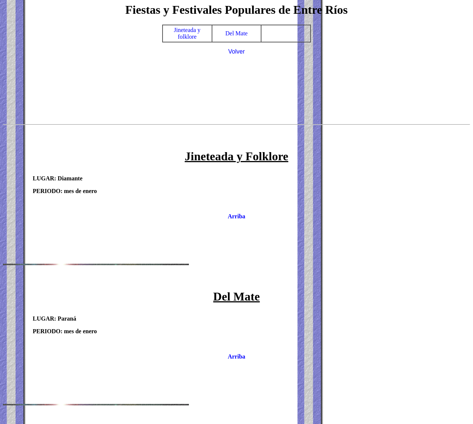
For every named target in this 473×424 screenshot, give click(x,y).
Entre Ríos (320, 9)
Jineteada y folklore (187, 33)
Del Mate (236, 33)
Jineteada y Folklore (237, 156)
